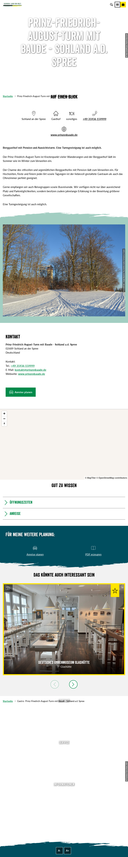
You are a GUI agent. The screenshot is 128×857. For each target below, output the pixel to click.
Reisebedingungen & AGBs (64, 818)
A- (59, 850)
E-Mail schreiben (64, 713)
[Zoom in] (4, 413)
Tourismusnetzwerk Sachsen (64, 813)
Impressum (64, 802)
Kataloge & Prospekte (64, 771)
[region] (64, 444)
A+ (67, 850)
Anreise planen (64, 749)
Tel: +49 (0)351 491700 (64, 707)
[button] (21, 392)
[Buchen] (123, 4)
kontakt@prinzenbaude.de (30, 369)
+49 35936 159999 (94, 118)
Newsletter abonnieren (64, 754)
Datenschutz (64, 807)
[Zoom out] (4, 418)
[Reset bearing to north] (4, 423)
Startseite (8, 96)
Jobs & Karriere (64, 797)
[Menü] (117, 4)
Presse (64, 760)
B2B (64, 765)
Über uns (64, 791)
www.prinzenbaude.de (64, 134)
